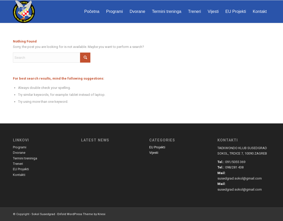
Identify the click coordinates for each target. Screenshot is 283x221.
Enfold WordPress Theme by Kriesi (81, 214)
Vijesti (153, 153)
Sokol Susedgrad (43, 214)
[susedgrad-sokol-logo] (24, 11)
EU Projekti (157, 147)
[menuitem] (92, 11)
